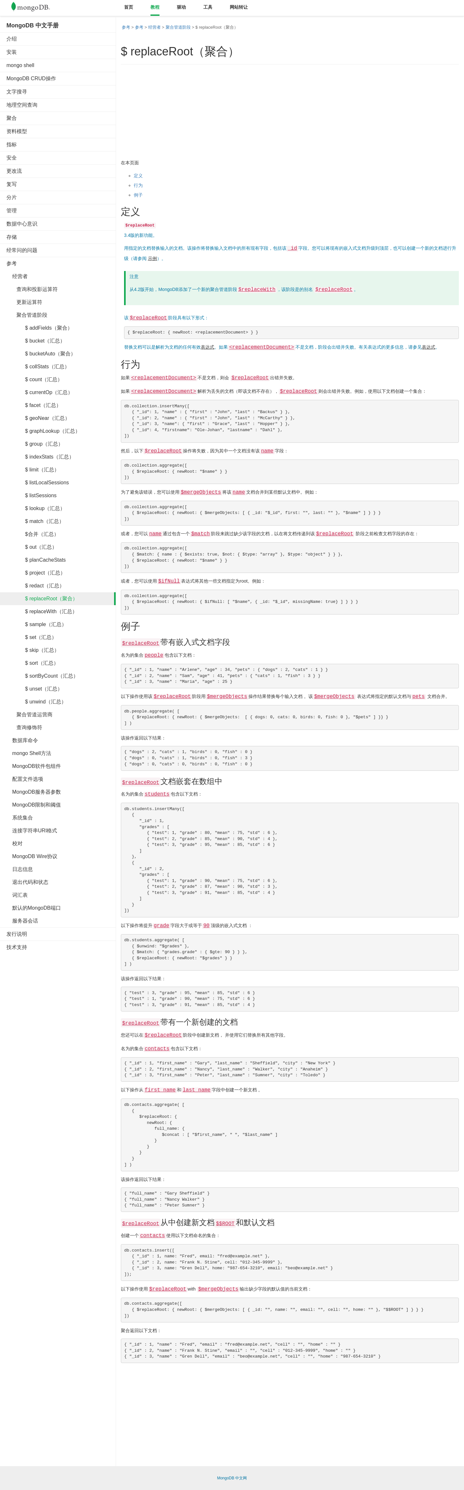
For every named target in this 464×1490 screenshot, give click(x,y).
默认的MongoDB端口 (33, 908)
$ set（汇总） (31, 637)
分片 (11, 197)
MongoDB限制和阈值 (33, 805)
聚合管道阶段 (26, 315)
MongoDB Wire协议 (31, 856)
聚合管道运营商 (29, 714)
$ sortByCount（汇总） (42, 676)
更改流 (14, 171)
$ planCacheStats (36, 560)
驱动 (181, 7)
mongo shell (20, 65)
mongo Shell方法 (28, 753)
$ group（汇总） (34, 444)
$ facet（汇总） (33, 405)
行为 (138, 185)
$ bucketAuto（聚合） (41, 353)
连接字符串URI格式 (31, 830)
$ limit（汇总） (32, 469)
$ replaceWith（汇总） (41, 611)
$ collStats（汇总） (38, 366)
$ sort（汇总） (32, 663)
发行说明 (16, 934)
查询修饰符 (24, 727)
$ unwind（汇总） (36, 701)
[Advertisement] (54, 1053)
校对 (14, 843)
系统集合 (19, 817)
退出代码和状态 (27, 882)
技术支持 (16, 947)
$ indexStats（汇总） (40, 457)
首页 (128, 7)
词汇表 (17, 895)
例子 (138, 195)
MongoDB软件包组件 (33, 766)
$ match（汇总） (35, 521)
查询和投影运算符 (32, 289)
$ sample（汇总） (36, 624)
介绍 (11, 39)
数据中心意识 (21, 224)
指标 (11, 144)
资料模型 (16, 131)
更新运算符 (24, 302)
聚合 (11, 118)
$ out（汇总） (31, 547)
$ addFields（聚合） (39, 328)
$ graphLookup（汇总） (43, 431)
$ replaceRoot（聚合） (42, 598)
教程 (155, 7)
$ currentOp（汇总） (39, 392)
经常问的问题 (21, 250)
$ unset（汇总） (34, 689)
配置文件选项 (24, 779)
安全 (11, 157)
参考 (11, 263)
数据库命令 (22, 740)
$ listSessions (31, 495)
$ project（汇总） (35, 573)
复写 (11, 184)
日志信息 (19, 869)
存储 (11, 237)
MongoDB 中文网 (232, 1478)
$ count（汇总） (34, 379)
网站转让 (239, 7)
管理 (11, 210)
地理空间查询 (21, 105)
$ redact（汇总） (35, 585)
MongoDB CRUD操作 (31, 78)
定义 (138, 175)
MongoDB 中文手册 (32, 25)
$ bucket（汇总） (35, 340)
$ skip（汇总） (32, 650)
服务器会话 (22, 921)
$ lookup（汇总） (35, 508)
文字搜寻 (16, 91)
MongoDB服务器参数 (33, 792)
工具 (207, 7)
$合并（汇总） (32, 534)
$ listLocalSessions (37, 482)
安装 (11, 52)
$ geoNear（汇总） (38, 418)
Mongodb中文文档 (35, 8)
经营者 (17, 276)
